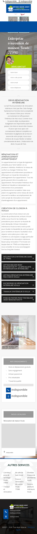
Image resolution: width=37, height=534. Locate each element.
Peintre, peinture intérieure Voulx (30, 488)
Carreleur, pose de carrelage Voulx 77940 (6, 477)
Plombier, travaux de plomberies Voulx (30, 476)
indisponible (10, 1)
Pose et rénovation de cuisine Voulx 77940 (18, 484)
